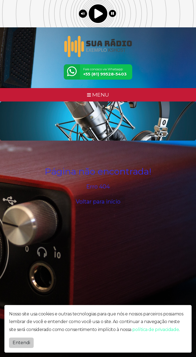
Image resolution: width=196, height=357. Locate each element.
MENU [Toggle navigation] (98, 94)
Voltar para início (98, 201)
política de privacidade (155, 329)
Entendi (21, 342)
